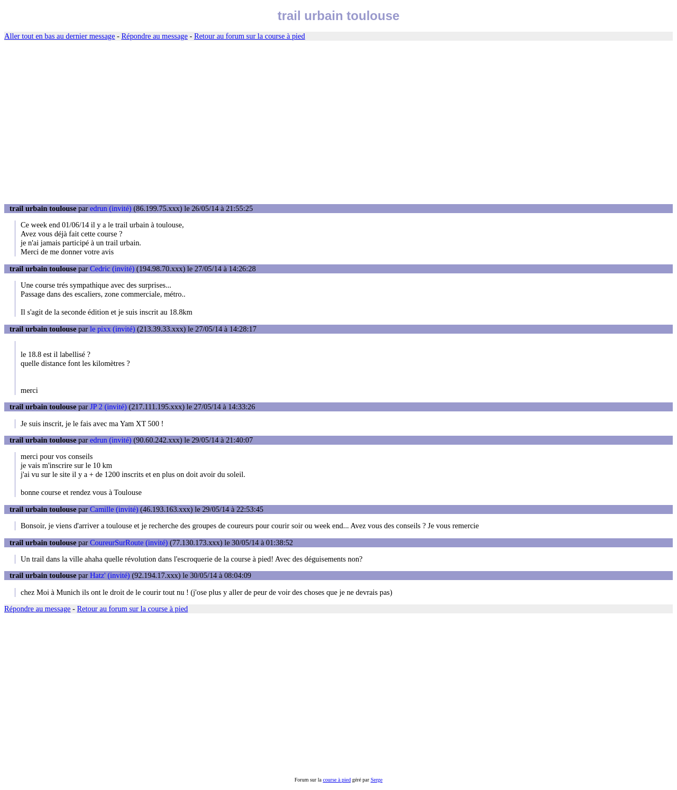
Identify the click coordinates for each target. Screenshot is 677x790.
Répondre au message (154, 36)
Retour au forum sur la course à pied (249, 36)
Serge (377, 780)
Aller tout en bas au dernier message (59, 36)
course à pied (337, 780)
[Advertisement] (338, 123)
